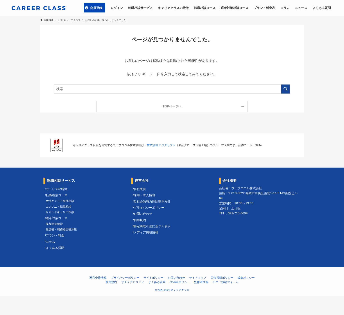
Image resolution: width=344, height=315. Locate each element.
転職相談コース (59, 198)
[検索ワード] (172, 89)
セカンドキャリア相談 (62, 220)
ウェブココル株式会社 (246, 188)
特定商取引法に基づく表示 (154, 238)
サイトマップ (197, 297)
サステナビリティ (132, 301)
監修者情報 (201, 301)
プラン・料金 (57, 250)
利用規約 (142, 230)
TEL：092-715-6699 (233, 213)
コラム (52, 258)
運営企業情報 (97, 297)
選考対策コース (59, 228)
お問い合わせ (145, 222)
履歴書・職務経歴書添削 (63, 242)
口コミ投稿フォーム (225, 301)
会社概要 (142, 190)
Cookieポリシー (180, 301)
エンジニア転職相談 (60, 213)
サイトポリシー (153, 297)
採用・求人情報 (147, 198)
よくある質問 (57, 266)
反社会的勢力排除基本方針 (154, 206)
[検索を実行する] (285, 89)
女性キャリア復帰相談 (62, 205)
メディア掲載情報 (148, 246)
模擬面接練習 (56, 235)
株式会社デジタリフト (161, 145)
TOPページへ (172, 106)
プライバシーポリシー (151, 214)
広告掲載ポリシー (222, 297)
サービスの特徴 (59, 190)
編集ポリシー (246, 297)
